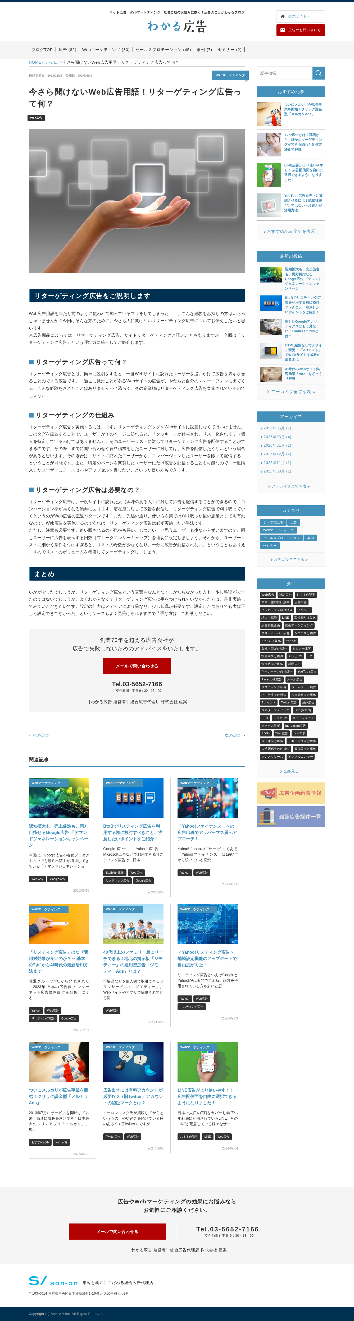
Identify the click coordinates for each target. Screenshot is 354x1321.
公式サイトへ (299, 16)
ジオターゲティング (275, 710)
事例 (310, 538)
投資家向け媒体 (272, 656)
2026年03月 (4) (277, 437)
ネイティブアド (303, 718)
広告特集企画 (270, 625)
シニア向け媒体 (305, 633)
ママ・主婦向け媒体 (275, 602)
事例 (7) (204, 49)
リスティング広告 (117, 880)
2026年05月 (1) (277, 428)
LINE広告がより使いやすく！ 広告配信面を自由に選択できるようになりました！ (207, 1096)
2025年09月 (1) (277, 471)
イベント (304, 609)
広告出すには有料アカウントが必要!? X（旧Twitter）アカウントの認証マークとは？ (133, 1096)
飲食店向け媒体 (272, 663)
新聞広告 (294, 663)
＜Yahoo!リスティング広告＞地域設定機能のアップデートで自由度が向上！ (207, 958)
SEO (264, 718)
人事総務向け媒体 (303, 694)
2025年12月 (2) (277, 454)
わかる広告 (52, 62)
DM (309, 656)
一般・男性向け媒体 (302, 741)
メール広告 (295, 679)
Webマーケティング (230, 75)
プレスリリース (272, 756)
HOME (35, 62)
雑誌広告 (285, 594)
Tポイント (268, 702)
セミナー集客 (302, 648)
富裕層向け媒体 (305, 617)
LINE (207, 1136)
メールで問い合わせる (137, 666)
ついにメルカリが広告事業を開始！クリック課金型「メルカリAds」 (58, 1096)
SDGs (265, 733)
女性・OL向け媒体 (274, 648)
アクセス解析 (270, 725)
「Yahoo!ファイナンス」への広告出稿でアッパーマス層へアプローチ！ (207, 832)
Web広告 (36, 117)
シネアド (299, 733)
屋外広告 (308, 702)
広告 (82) (67, 49)
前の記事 (39, 735)
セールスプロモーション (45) (163, 49)
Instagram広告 (295, 725)
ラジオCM (280, 718)
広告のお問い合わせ (304, 30)
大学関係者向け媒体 (275, 748)
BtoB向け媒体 (115, 872)
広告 (294, 522)
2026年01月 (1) (277, 445)
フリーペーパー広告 (275, 633)
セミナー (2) (230, 49)
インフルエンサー (300, 756)
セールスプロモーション (281, 538)
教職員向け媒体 (305, 748)
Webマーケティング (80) (106, 49)
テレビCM (295, 656)
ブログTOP (42, 49)
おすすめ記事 (40, 1142)
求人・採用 (269, 617)
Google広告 (57, 878)
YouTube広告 (307, 671)
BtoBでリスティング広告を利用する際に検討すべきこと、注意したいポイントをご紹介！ (132, 832)
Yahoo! (184, 872)
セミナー (269, 546)
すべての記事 (273, 522)
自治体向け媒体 (272, 741)
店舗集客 (300, 602)
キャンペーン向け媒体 (277, 671)
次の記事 (235, 735)
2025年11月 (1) (277, 463)
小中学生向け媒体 (273, 694)
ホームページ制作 (303, 687)
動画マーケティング (299, 625)
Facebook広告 (271, 679)
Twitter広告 (113, 1136)
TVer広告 (281, 733)
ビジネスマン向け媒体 (277, 609)
